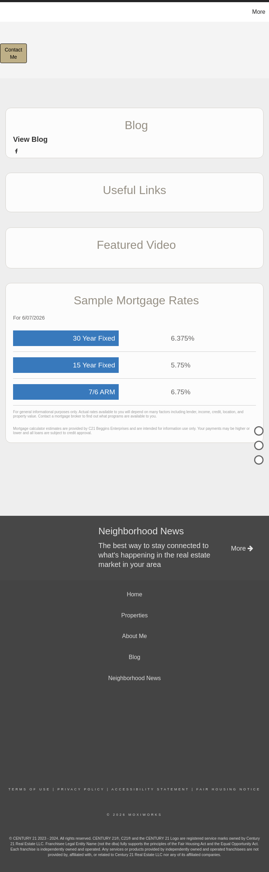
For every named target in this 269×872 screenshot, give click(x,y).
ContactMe (13, 53)
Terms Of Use (29, 789)
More (258, 12)
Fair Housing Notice (228, 789)
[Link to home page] (9, 12)
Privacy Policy (81, 789)
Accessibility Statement (150, 789)
